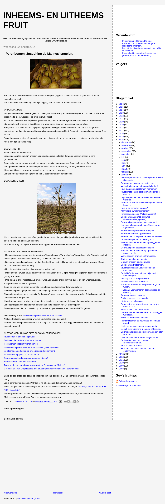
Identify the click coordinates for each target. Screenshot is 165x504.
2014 (121, 139)
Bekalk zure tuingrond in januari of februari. (141, 329)
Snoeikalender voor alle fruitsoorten (20, 361)
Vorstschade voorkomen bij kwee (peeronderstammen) (29, 351)
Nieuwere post (10, 493)
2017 (121, 130)
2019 (121, 124)
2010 (121, 363)
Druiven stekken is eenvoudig (134, 298)
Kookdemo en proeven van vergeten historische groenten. (139, 44)
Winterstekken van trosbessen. (135, 281)
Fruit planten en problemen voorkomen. (139, 189)
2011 (121, 360)
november (126, 145)
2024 (121, 110)
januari (124, 174)
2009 (121, 366)
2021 (121, 118)
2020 (121, 122)
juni (123, 160)
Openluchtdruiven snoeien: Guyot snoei (139, 337)
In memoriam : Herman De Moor (137, 41)
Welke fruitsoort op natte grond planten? (139, 186)
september (126, 151)
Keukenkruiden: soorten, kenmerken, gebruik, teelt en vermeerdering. (139, 54)
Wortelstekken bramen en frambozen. (138, 256)
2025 (121, 107)
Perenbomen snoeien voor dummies (21, 344)
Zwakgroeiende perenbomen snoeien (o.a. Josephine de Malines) (34, 365)
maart (124, 169)
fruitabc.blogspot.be (128, 381)
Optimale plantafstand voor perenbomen (22, 340)
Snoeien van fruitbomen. (132, 265)
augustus (126, 154)
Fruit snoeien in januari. (132, 345)
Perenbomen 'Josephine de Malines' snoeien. (142, 236)
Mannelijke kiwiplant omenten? (135, 211)
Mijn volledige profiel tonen (128, 385)
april (123, 166)
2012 (121, 357)
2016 (121, 133)
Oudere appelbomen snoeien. (135, 259)
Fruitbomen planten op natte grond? (137, 239)
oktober (125, 148)
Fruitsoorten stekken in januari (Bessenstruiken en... (135, 341)
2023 (121, 113)
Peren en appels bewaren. (133, 295)
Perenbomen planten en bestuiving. (137, 183)
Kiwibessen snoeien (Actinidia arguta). (138, 214)
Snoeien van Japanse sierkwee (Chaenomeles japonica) (135, 218)
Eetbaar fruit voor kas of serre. (135, 309)
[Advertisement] (130, 17)
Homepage (58, 493)
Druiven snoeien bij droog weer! (135, 262)
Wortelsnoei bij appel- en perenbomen (21, 354)
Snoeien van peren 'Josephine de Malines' (42, 315)
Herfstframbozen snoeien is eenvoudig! (139, 326)
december (126, 142)
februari (125, 172)
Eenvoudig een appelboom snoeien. (137, 248)
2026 (121, 104)
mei (123, 163)
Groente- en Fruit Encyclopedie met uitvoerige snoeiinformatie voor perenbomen (41, 369)
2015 (121, 136)
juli (123, 157)
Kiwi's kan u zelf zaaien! (132, 301)
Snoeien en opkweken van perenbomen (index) (26, 358)
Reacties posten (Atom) (29, 498)
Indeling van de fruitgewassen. (135, 278)
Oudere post (105, 493)
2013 (121, 354)
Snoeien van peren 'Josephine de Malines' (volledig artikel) (31, 347)
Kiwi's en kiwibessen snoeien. (135, 317)
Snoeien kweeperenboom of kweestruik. (139, 222)
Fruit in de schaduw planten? (134, 208)
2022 (121, 116)
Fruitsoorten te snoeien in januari (19, 337)
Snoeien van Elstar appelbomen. (136, 233)
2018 (121, 127)
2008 (121, 369)
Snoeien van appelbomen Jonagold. (137, 230)
